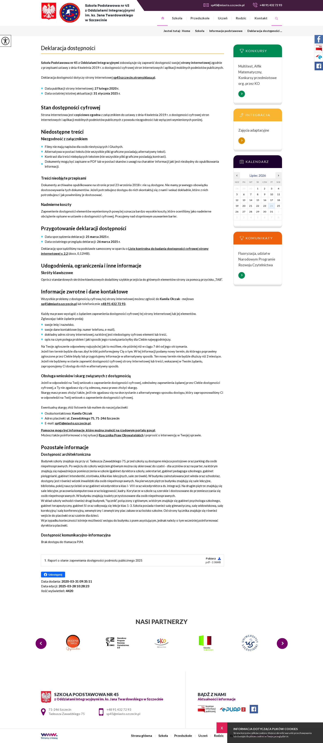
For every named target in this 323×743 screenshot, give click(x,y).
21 (250, 205)
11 (278, 194)
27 (243, 211)
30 (264, 211)
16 (264, 200)
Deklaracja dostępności (68, 48)
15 (257, 200)
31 (271, 211)
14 (250, 200)
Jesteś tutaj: (173, 30)
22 (257, 205)
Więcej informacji (241, 94)
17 (271, 200)
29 (257, 211)
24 (271, 205)
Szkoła (177, 18)
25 (278, 205)
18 (278, 200)
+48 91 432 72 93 (267, 5)
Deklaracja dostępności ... (262, 30)
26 (236, 211)
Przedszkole (200, 18)
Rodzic (241, 18)
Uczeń (222, 18)
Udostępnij (53, 574)
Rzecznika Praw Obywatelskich (121, 435)
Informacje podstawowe (223, 30)
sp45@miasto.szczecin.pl (224, 5)
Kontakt (261, 18)
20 (243, 205)
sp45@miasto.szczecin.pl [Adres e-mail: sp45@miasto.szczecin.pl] (123, 714)
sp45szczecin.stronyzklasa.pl (134, 77)
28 (250, 211)
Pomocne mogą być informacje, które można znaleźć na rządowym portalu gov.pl (98, 430)
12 (236, 200)
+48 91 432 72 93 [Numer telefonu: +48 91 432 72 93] (118, 709)
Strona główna (162, 18)
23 (264, 205)
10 (271, 194)
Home (186, 30)
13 (243, 200)
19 (236, 205)
